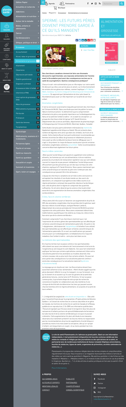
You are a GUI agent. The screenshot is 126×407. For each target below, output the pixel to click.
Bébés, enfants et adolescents (23, 27)
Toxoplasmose (21, 127)
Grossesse (20, 47)
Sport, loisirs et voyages (26, 172)
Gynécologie (21, 131)
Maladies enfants (7, 49)
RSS (97, 392)
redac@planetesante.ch (102, 399)
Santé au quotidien (23, 158)
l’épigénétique (70, 226)
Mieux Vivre (7, 80)
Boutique (61, 8)
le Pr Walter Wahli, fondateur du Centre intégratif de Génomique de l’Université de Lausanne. (68, 91)
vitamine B (87, 128)
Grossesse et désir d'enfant (26, 88)
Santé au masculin (23, 153)
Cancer (19, 33)
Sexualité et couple (24, 162)
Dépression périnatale (24, 75)
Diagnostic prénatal (23, 84)
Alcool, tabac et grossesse (25, 56)
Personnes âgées (23, 143)
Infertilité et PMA (22, 93)
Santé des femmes (23, 122)
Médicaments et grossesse (26, 109)
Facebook (99, 379)
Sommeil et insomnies (25, 167)
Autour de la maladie (24, 21)
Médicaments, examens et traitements (26, 137)
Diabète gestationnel (23, 79)
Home (44, 13)
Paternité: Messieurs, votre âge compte (110, 96)
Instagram (100, 388)
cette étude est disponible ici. (76, 296)
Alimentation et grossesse (26, 61)
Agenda (51, 3)
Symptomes (7, 59)
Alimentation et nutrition (26, 16)
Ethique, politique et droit (26, 42)
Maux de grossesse (23, 104)
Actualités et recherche (25, 7)
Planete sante (6, 11)
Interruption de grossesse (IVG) (25, 98)
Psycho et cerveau (23, 148)
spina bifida (72, 145)
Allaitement (20, 65)
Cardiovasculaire (23, 38)
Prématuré (20, 118)
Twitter (98, 383)
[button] (77, 40)
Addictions (20, 12)
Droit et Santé (7, 68)
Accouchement (21, 52)
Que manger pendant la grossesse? (111, 84)
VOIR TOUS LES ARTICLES (111, 35)
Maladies (7, 39)
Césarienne (20, 70)
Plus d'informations (59, 368)
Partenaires (69, 3)
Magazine (6, 30)
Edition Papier (22, 2)
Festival (7, 91)
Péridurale (20, 113)
